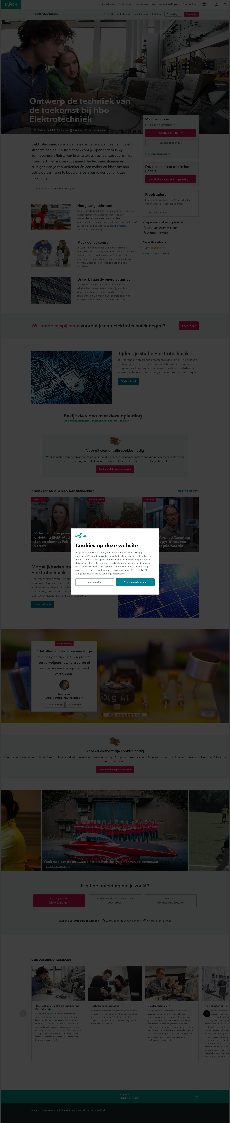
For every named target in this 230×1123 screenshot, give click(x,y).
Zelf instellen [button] (95, 582)
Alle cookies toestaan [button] (135, 582)
